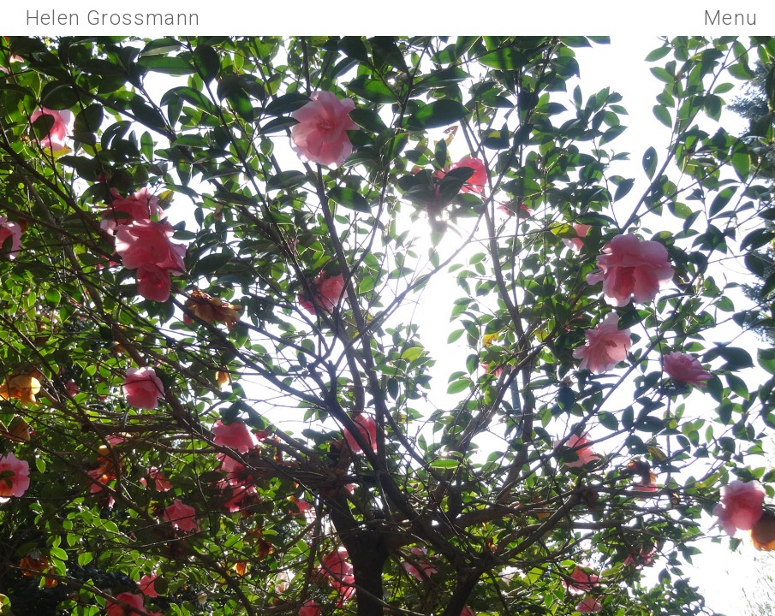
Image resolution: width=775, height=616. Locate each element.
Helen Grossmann (113, 18)
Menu (731, 18)
